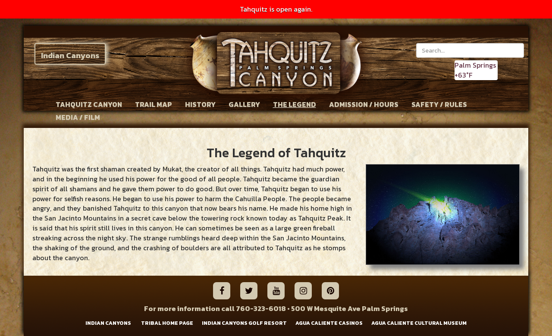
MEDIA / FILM (78, 117)
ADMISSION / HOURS (363, 104)
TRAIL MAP (153, 104)
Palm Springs (475, 65)
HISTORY (200, 104)
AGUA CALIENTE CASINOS (329, 323)
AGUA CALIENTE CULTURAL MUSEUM (419, 323)
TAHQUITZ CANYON (89, 104)
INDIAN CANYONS (108, 323)
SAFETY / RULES (439, 104)
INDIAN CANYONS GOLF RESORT (244, 323)
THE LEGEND (294, 104)
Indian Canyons (70, 55)
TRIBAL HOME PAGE (167, 323)
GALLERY (244, 104)
